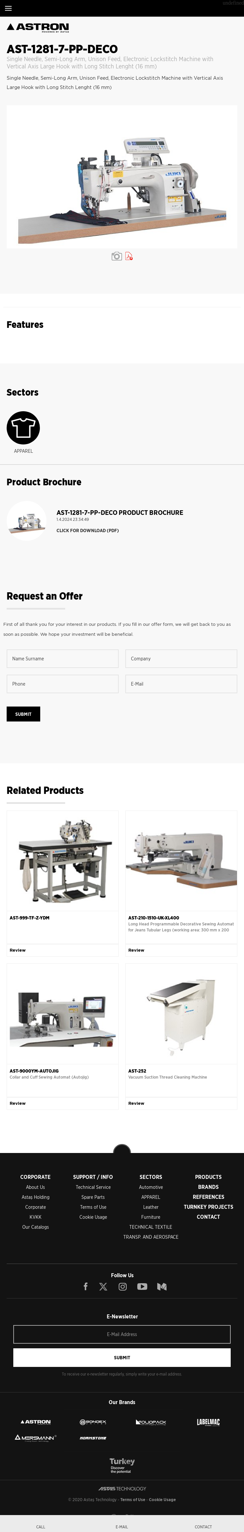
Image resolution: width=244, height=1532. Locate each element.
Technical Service (93, 1187)
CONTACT (208, 1217)
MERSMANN (36, 1438)
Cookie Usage (93, 1217)
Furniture (150, 1217)
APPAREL (150, 1197)
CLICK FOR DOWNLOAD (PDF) (88, 530)
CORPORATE (35, 1177)
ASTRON (36, 1422)
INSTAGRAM (122, 1287)
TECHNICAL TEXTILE (150, 1227)
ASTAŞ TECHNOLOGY (120, 8)
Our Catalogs (35, 1227)
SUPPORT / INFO (93, 1177)
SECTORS (151, 1177)
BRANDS (208, 1187)
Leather (151, 1207)
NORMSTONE (93, 1438)
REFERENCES (208, 1197)
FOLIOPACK (151, 1422)
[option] (122, 176)
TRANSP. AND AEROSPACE (151, 1237)
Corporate (35, 1207)
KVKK (36, 1217)
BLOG (162, 1287)
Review (18, 950)
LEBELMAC (208, 1422)
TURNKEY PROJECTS (208, 1207)
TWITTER (103, 1287)
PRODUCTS (208, 1177)
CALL (40, 1526)
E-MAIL (122, 1526)
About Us (35, 1187)
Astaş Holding (36, 1197)
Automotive (151, 1187)
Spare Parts (93, 1197)
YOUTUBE (142, 1287)
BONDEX (93, 1422)
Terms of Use (93, 1207)
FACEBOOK (85, 1287)
